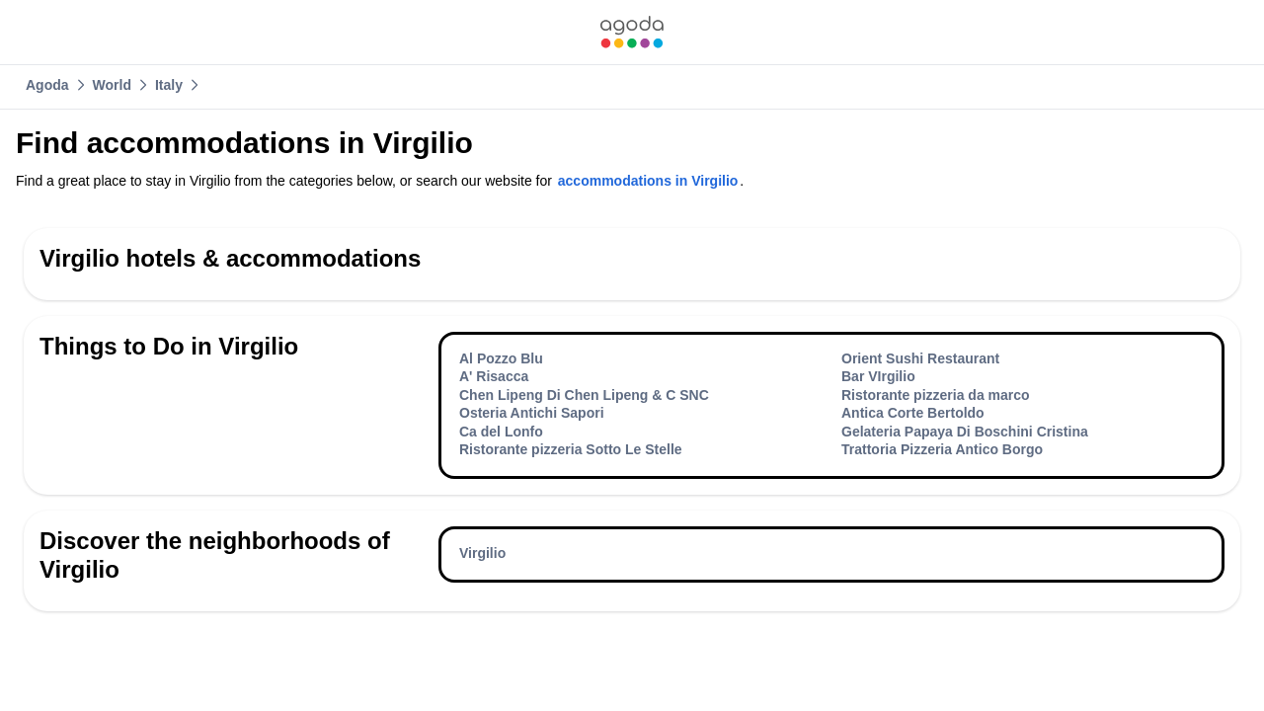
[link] (632, 32)
